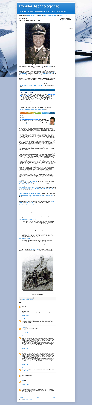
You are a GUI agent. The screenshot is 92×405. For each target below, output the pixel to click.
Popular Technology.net (39, 6)
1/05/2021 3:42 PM (25, 377)
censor (51, 67)
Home (38, 397)
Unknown (23, 367)
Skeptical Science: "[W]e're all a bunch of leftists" (28, 214)
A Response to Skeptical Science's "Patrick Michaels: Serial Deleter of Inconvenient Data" (36, 195)
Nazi (32, 67)
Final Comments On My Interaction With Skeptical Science (30, 190)
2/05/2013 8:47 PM (25, 315)
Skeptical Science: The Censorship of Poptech (27, 204)
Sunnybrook (24, 387)
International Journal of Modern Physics (49, 15)
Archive (31, 182)
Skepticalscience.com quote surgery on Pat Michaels (29, 187)
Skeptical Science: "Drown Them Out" (26, 238)
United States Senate (63, 15)
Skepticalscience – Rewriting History (26, 183)
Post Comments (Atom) (28, 399)
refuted (30, 70)
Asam (23, 374)
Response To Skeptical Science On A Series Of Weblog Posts (30, 193)
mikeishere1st (24, 318)
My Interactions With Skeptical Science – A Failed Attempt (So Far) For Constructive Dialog (36, 188)
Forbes (40, 15)
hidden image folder (35, 249)
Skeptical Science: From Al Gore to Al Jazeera (27, 226)
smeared (49, 73)
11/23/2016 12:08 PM (25, 332)
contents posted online (30, 202)
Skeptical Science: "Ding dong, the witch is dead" (28, 208)
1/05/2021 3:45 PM (25, 384)
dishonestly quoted (42, 73)
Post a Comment (23, 395)
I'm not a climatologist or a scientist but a (32, 85)
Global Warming (24, 299)
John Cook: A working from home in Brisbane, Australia (31, 109)
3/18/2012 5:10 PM (25, 307)
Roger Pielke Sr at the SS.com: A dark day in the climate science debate (32, 184)
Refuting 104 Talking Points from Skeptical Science (28, 181)
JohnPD (23, 327)
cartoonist (49, 66)
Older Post (54, 397)
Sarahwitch (24, 335)
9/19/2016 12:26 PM (25, 323)
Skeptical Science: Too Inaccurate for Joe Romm (28, 232)
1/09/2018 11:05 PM (25, 348)
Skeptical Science (30, 299)
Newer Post (21, 397)
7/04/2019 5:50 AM (25, 370)
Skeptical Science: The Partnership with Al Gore (28, 219)
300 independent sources (31, 15)
